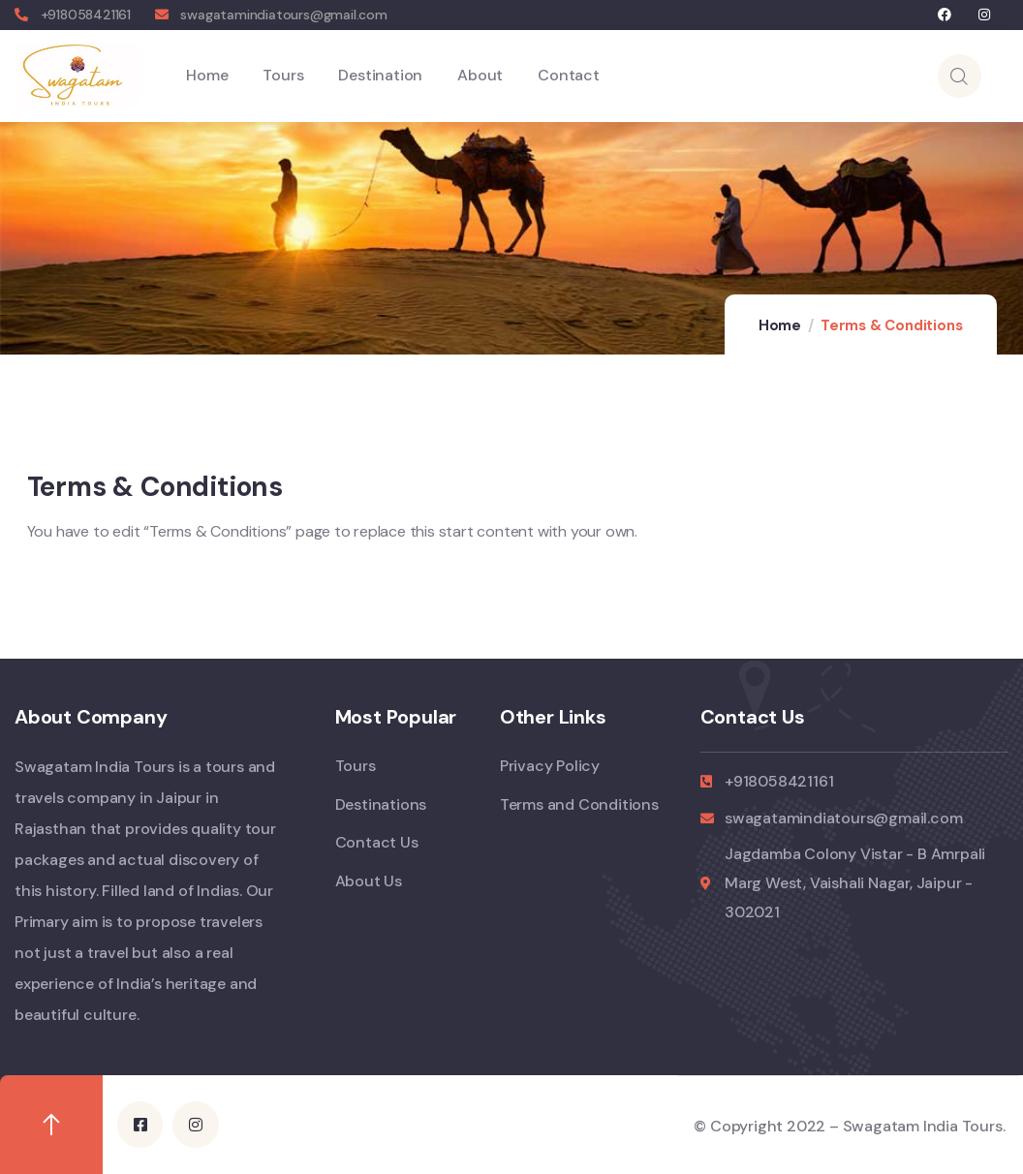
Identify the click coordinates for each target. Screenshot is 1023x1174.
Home (780, 325)
